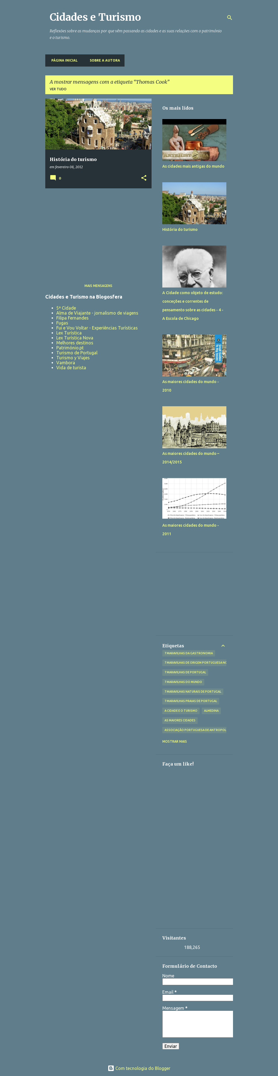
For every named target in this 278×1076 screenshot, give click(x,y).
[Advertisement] (96, 231)
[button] (144, 178)
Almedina (211, 710)
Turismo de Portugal (76, 352)
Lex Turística (69, 332)
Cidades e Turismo (95, 17)
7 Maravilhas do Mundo (183, 682)
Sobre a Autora (103, 60)
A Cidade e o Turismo (181, 710)
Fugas (62, 322)
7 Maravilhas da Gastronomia (189, 653)
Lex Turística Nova (74, 337)
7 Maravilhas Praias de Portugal (191, 701)
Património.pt (70, 347)
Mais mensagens (98, 286)
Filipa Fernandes (72, 317)
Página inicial (63, 60)
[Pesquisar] (229, 17)
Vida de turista (71, 367)
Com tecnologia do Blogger (139, 1068)
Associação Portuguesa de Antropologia (199, 730)
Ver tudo (58, 89)
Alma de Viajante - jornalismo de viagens (97, 312)
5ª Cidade (66, 307)
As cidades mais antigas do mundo (193, 166)
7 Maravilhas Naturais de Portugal (193, 691)
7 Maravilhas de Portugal (185, 672)
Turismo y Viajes (73, 357)
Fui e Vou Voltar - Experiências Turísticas (97, 327)
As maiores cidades (180, 720)
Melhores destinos (74, 342)
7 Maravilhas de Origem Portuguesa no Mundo (202, 662)
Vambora (65, 362)
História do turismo (180, 229)
